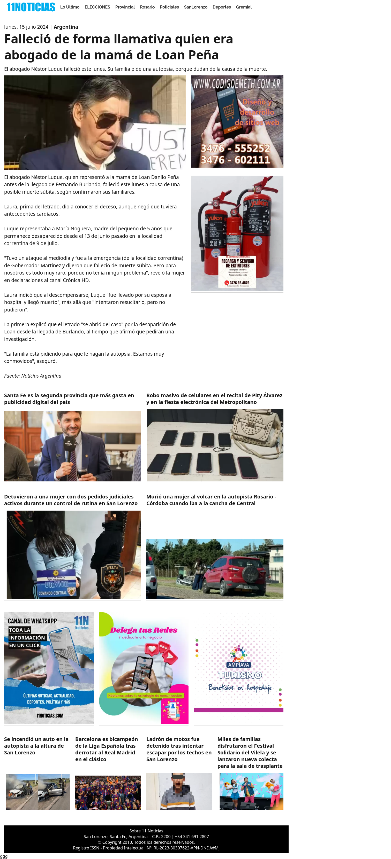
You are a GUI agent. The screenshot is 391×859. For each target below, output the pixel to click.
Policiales (169, 7)
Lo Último (70, 7)
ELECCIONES (97, 7)
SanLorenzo (195, 7)
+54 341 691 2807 (192, 836)
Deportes (222, 7)
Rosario (147, 7)
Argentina (66, 27)
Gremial (244, 7)
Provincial (125, 7)
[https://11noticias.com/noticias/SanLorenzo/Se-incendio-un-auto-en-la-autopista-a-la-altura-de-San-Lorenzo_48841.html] (37, 773)
